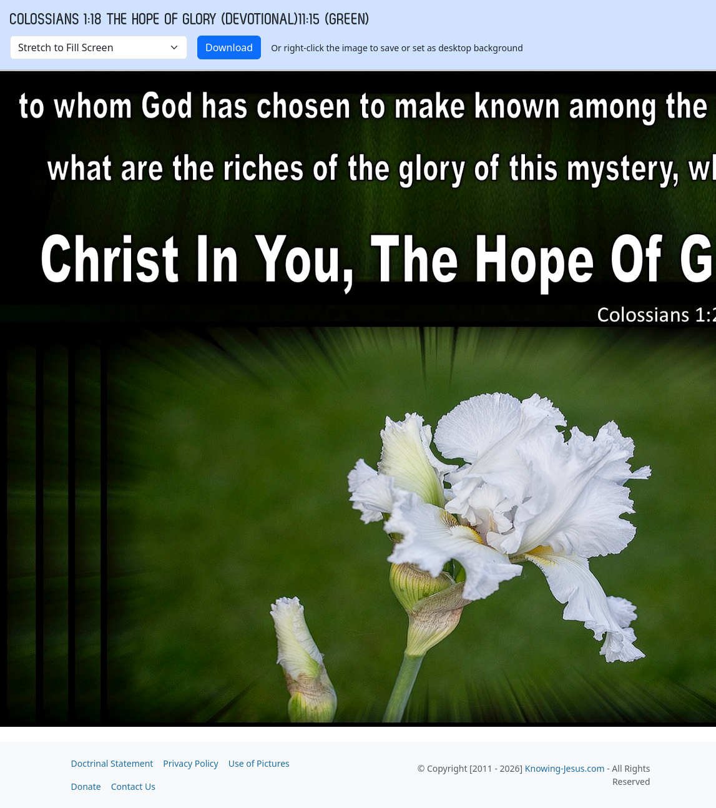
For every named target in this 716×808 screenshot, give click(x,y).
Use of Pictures (259, 763)
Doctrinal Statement (112, 763)
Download (229, 47)
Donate (86, 786)
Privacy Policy (190, 763)
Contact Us (133, 786)
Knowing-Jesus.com (565, 768)
